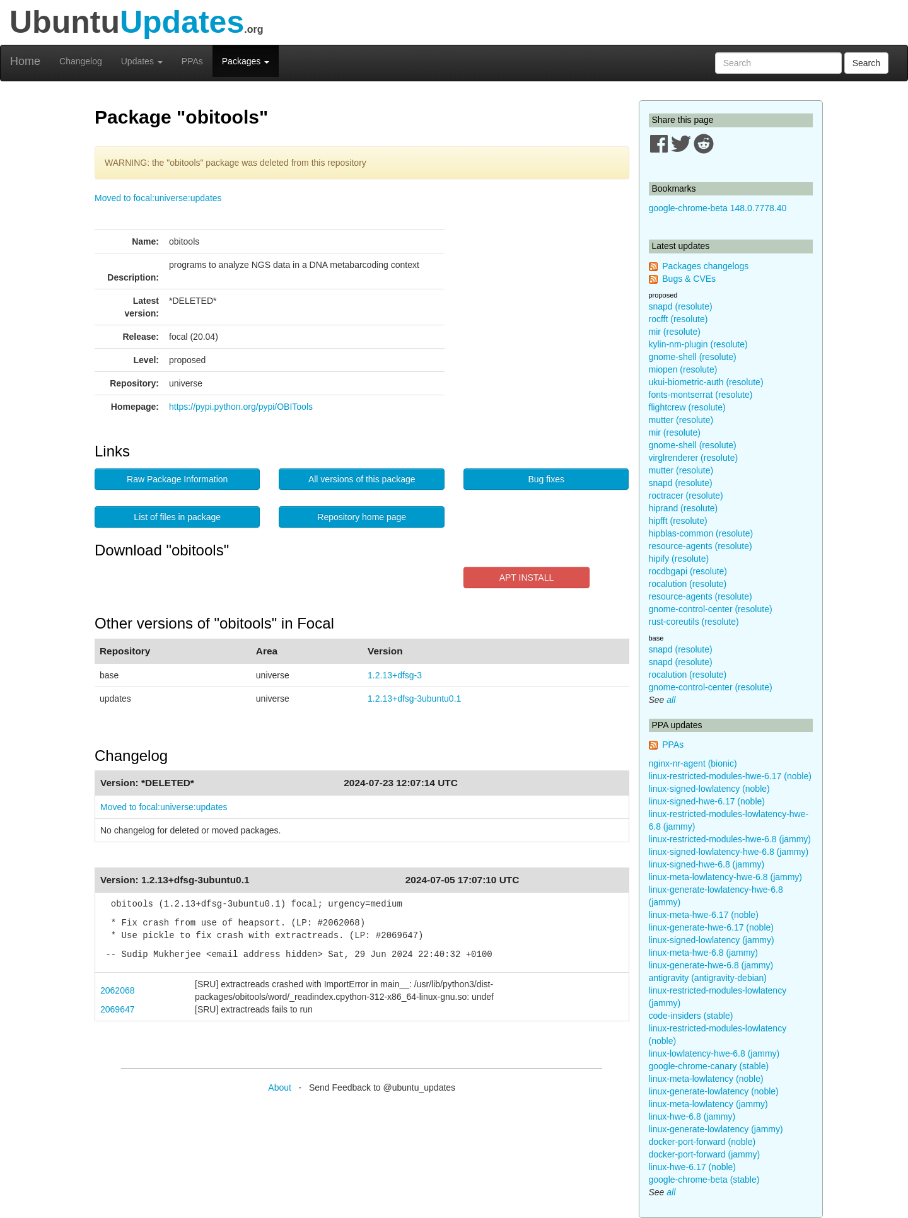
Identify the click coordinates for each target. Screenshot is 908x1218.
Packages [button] (245, 61)
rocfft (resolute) (678, 319)
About (279, 1087)
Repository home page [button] (361, 517)
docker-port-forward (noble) (702, 1142)
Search (866, 63)
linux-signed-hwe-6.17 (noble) (707, 801)
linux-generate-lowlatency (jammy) (716, 1129)
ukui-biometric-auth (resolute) (706, 382)
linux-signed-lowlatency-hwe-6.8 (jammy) (729, 852)
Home (25, 61)
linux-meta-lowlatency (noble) (706, 1079)
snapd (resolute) (681, 306)
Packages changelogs (705, 266)
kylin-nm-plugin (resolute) (698, 344)
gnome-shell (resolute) (692, 357)
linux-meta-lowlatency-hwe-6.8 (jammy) (726, 877)
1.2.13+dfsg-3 (395, 675)
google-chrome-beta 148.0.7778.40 (718, 208)
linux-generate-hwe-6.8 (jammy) (711, 965)
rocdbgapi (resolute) (688, 571)
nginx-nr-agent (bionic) (693, 763)
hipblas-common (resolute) (701, 533)
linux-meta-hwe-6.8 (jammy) (703, 953)
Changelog (80, 61)
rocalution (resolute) (688, 584)
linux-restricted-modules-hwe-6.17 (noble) (730, 776)
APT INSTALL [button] (526, 577)
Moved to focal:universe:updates (158, 198)
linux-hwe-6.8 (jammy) (692, 1116)
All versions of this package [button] (362, 479)
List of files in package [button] (177, 517)
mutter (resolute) (681, 420)
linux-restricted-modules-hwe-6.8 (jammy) (730, 839)
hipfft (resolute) (678, 521)
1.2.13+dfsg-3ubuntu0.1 (414, 698)
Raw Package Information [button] (177, 479)
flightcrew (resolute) (687, 407)
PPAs (192, 61)
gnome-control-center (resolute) (710, 609)
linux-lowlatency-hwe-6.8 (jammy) (714, 1053)
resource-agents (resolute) (700, 546)
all (670, 700)
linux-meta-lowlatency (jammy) (708, 1104)
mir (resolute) (675, 332)
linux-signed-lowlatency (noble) (709, 789)
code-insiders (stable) (691, 1016)
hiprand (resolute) (683, 508)
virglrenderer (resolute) (693, 458)
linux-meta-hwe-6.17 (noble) (704, 915)
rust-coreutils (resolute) (694, 622)
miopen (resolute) (683, 369)
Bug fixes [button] (546, 479)
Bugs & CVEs (689, 279)
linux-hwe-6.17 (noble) (692, 1167)
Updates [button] (142, 61)
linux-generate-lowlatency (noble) (714, 1091)
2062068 (117, 990)
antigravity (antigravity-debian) (708, 978)
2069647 (117, 1009)
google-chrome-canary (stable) (709, 1066)
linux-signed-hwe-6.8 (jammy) (707, 864)
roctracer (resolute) (686, 495)
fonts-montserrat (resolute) (701, 395)
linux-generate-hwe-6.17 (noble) (711, 927)
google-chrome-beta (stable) (704, 1179)
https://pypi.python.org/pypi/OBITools (241, 407)
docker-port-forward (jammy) (704, 1154)
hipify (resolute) (679, 559)
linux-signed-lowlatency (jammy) (711, 940)
